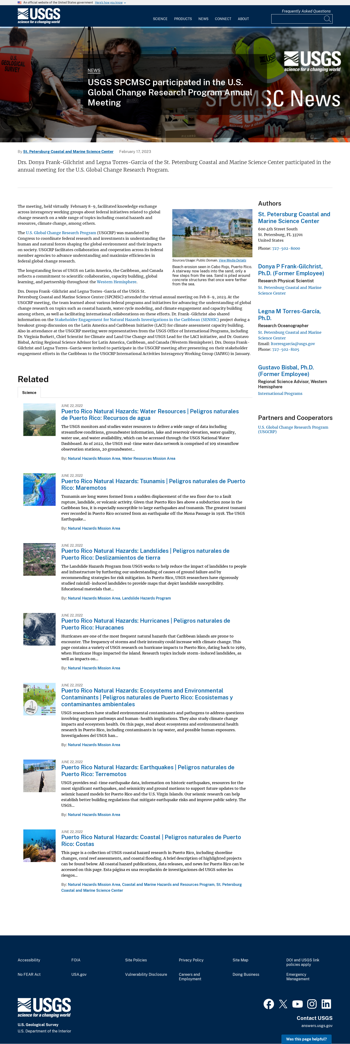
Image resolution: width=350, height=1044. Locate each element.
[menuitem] (160, 16)
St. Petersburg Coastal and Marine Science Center (68, 151)
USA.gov (78, 974)
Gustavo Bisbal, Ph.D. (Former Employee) (286, 370)
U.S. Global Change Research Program (61, 232)
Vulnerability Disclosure (146, 974)
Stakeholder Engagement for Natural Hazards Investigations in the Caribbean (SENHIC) (137, 319)
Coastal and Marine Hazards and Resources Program (168, 884)
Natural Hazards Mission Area (94, 458)
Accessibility (29, 960)
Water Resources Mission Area (148, 458)
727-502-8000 (286, 248)
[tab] (29, 392)
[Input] (302, 19)
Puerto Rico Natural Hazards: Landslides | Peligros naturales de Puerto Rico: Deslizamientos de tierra (145, 554)
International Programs (280, 393)
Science (160, 19)
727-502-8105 (285, 349)
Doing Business (246, 974)
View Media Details (232, 260)
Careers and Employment (190, 976)
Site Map (240, 960)
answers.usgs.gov (317, 1025)
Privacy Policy (191, 960)
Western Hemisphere (116, 281)
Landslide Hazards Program (146, 598)
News (203, 19)
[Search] (328, 19)
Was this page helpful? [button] (306, 1039)
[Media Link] (212, 233)
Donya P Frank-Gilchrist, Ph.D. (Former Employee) (291, 269)
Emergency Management (297, 976)
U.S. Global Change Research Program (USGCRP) (293, 429)
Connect (223, 19)
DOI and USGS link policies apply (302, 962)
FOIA (75, 960)
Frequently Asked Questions (306, 11)
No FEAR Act (29, 974)
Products (183, 19)
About (243, 19)
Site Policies (136, 960)
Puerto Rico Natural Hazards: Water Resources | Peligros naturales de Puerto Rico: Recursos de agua (150, 414)
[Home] (39, 23)
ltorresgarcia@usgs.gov (293, 343)
